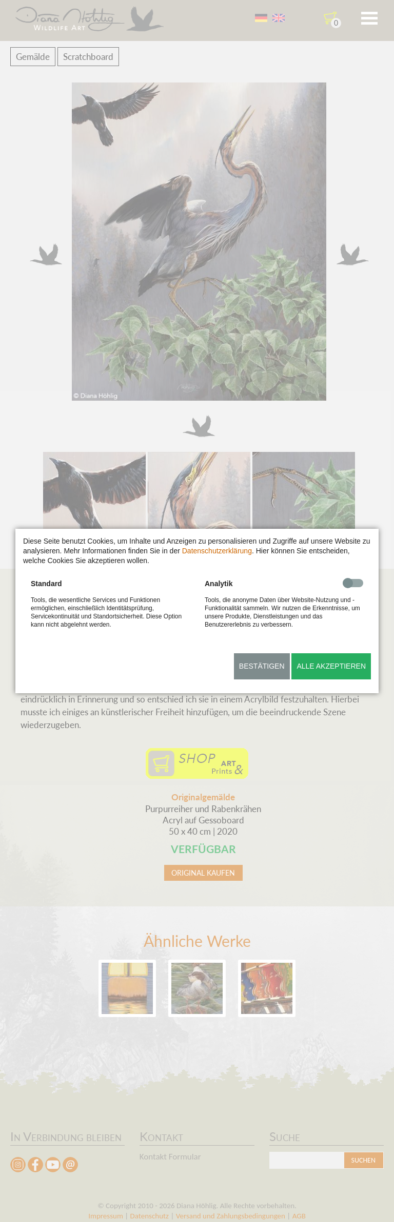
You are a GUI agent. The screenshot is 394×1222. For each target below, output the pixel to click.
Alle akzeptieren (331, 666)
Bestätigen (262, 666)
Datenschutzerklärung (217, 551)
